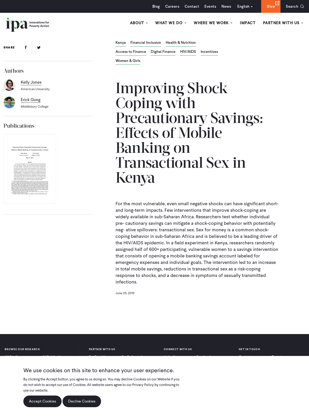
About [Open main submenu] (139, 22)
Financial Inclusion (145, 43)
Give (271, 6)
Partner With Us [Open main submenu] (283, 22)
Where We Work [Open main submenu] (213, 22)
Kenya (121, 43)
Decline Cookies (81, 401)
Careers (172, 6)
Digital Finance (163, 52)
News (226, 6)
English (243, 6)
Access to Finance (131, 52)
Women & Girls (128, 61)
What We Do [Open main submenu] (170, 22)
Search (292, 6)
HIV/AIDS (188, 52)
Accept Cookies (42, 401)
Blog (156, 6)
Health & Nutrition (181, 43)
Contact (192, 6)
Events (210, 6)
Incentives (209, 52)
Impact (248, 22)
